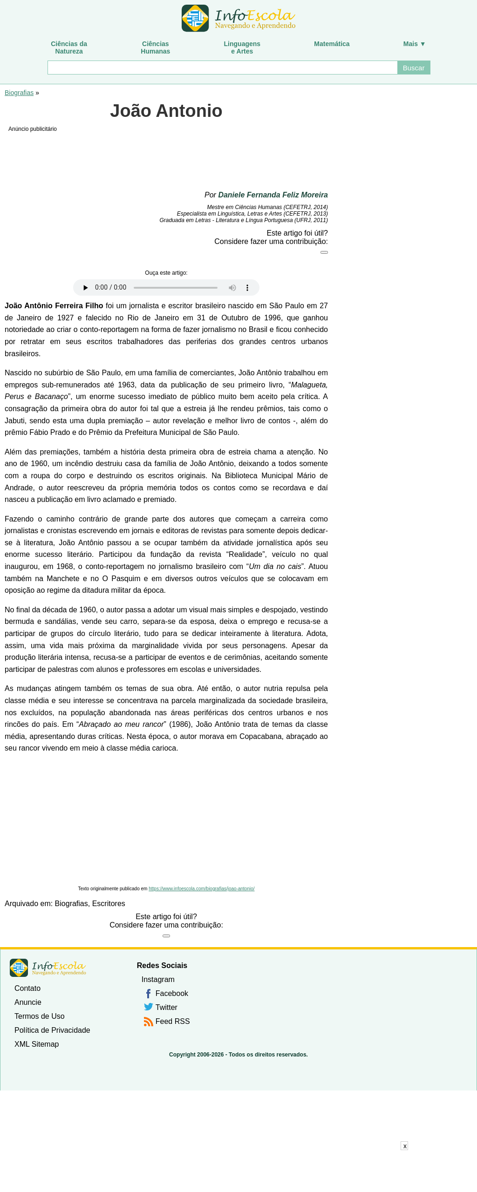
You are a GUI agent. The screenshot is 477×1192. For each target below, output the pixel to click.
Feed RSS (173, 1021)
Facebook (172, 993)
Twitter (166, 1007)
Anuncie (27, 1002)
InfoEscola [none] (48, 968)
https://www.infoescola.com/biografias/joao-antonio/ (201, 888)
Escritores (108, 904)
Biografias (19, 92)
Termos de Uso (39, 1016)
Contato (27, 988)
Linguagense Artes (242, 47)
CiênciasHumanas (155, 47)
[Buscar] (222, 67)
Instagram (158, 979)
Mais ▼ (414, 43)
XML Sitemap (36, 1044)
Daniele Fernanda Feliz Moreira (273, 195)
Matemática (331, 43)
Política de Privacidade (52, 1030)
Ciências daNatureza (69, 47)
